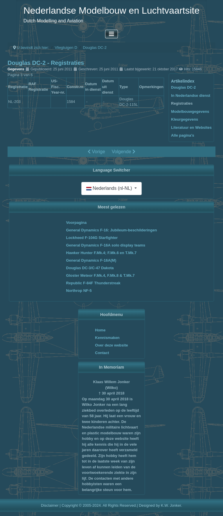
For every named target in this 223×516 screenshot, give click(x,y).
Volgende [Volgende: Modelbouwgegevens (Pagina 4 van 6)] (123, 151)
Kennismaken (107, 337)
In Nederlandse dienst (190, 95)
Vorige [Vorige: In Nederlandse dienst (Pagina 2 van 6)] (96, 151)
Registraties (182, 103)
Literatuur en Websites (191, 127)
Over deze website (111, 345)
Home (100, 330)
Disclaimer (50, 505)
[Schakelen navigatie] (111, 34)
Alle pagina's (182, 135)
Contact (102, 353)
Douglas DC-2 (183, 87)
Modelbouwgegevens (190, 111)
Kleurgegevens (184, 119)
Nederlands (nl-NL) (109, 188)
